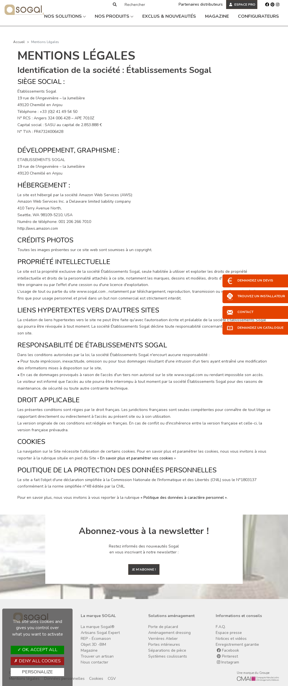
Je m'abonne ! (144, 569)
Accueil (19, 42)
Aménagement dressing (169, 632)
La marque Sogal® (97, 626)
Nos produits (114, 16)
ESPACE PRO (242, 4)
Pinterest (227, 656)
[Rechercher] (145, 4)
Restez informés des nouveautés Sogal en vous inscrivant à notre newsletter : (144, 549)
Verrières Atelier (163, 638)
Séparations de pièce (167, 650)
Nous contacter (94, 662)
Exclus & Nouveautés (169, 16)
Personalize (37, 672)
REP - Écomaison (96, 638)
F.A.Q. (221, 626)
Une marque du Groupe (253, 673)
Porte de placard (163, 626)
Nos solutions (65, 16)
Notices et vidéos (231, 638)
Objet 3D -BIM (93, 644)
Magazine (217, 16)
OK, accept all (37, 650)
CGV (112, 678)
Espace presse (229, 632)
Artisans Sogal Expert (100, 632)
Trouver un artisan (97, 656)
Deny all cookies (37, 661)
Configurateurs (258, 16)
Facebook (228, 650)
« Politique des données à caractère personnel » (184, 497)
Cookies (96, 678)
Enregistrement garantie (237, 644)
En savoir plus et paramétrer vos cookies (136, 458)
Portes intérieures (164, 644)
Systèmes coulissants (167, 656)
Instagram (228, 662)
